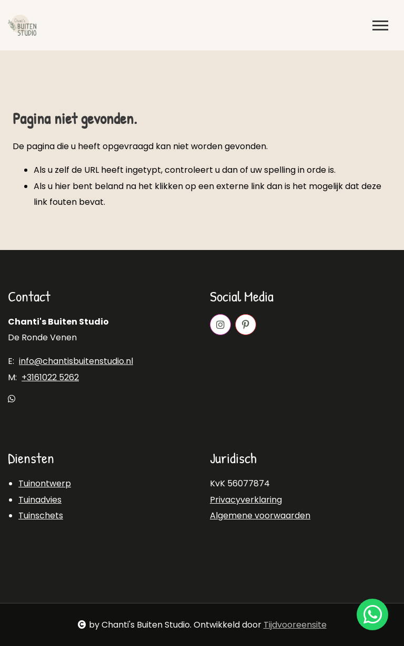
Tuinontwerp (44, 483)
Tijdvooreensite (295, 625)
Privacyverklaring (246, 500)
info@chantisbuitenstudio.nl (76, 361)
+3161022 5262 (50, 377)
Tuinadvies (40, 500)
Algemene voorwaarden (260, 515)
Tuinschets (40, 515)
